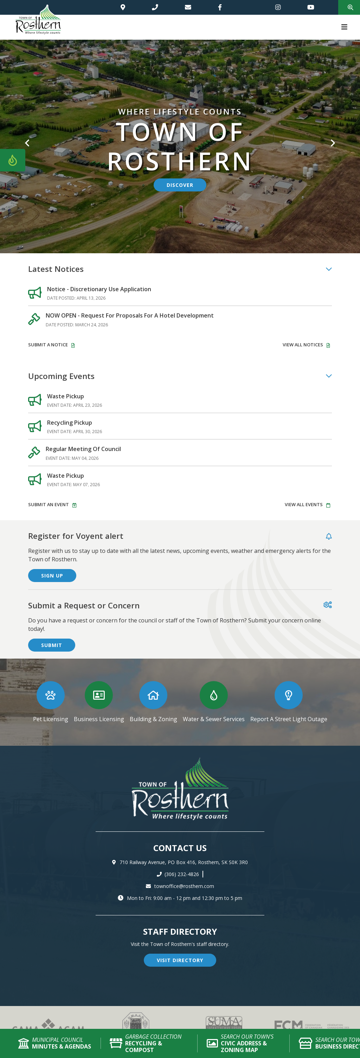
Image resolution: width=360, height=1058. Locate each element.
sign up (52, 575)
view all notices (303, 344)
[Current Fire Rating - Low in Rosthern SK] (12, 160)
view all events (304, 504)
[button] (27, 138)
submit (51, 645)
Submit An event (48, 504)
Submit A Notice (48, 344)
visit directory (180, 960)
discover (180, 185)
